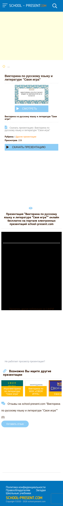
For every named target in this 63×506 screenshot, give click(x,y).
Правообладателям (18, 490)
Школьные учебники (18, 493)
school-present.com (24, 498)
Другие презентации (26, 136)
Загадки (41, 490)
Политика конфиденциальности (26, 487)
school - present (27, 6)
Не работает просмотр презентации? (25, 361)
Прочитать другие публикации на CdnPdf (31, 309)
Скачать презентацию (26, 147)
